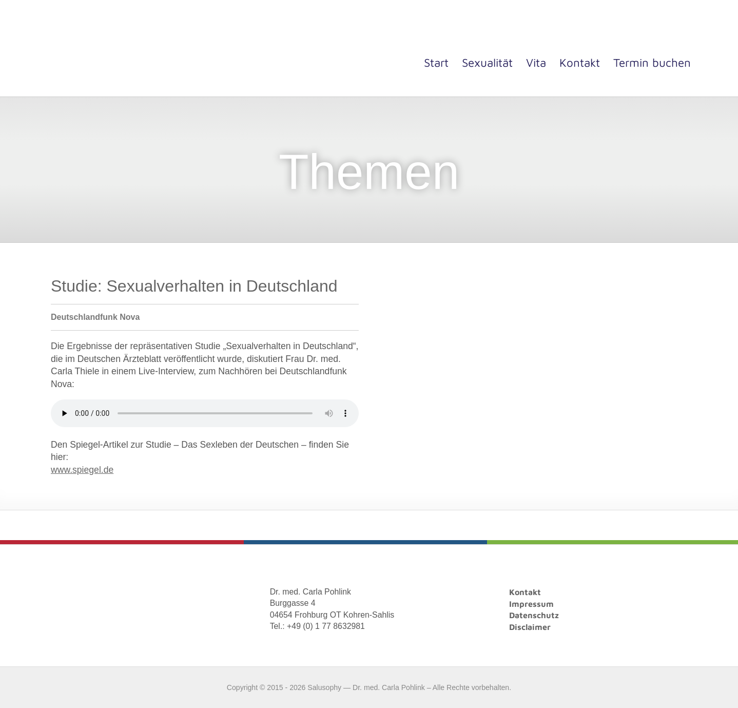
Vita (536, 62)
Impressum (531, 603)
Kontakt (579, 62)
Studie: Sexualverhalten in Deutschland (194, 286)
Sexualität (487, 62)
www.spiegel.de (82, 470)
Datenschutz (534, 615)
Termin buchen (652, 62)
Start (436, 62)
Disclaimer (530, 627)
